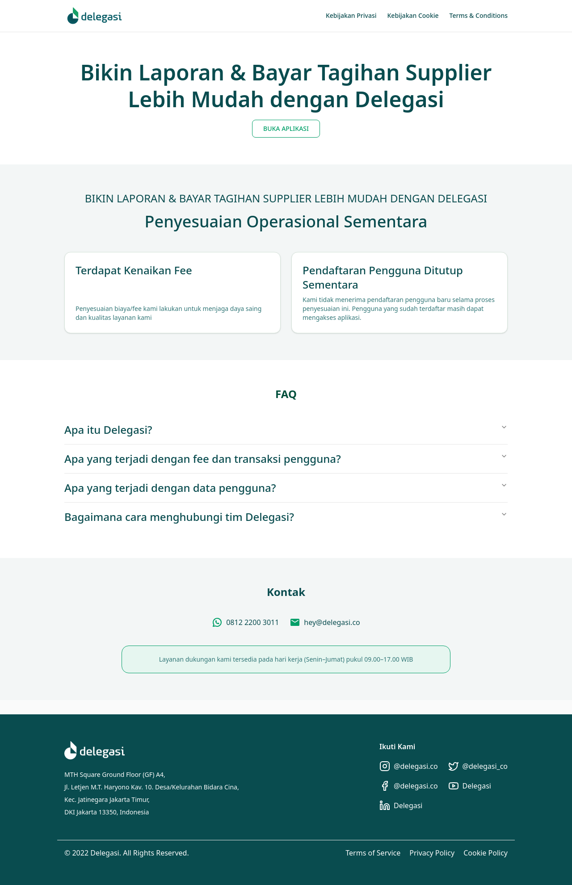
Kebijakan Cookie (413, 15)
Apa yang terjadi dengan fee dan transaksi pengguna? (286, 458)
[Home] (94, 16)
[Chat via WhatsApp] (245, 622)
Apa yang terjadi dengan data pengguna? (286, 487)
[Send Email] (325, 622)
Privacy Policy (431, 853)
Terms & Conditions (479, 15)
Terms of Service (372, 853)
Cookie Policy (485, 853)
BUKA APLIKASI (286, 128)
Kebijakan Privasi (351, 15)
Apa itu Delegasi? (286, 429)
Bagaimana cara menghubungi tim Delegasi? (286, 516)
